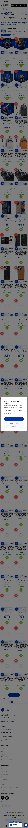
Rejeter (14, 426)
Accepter (14, 419)
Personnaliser (14, 423)
